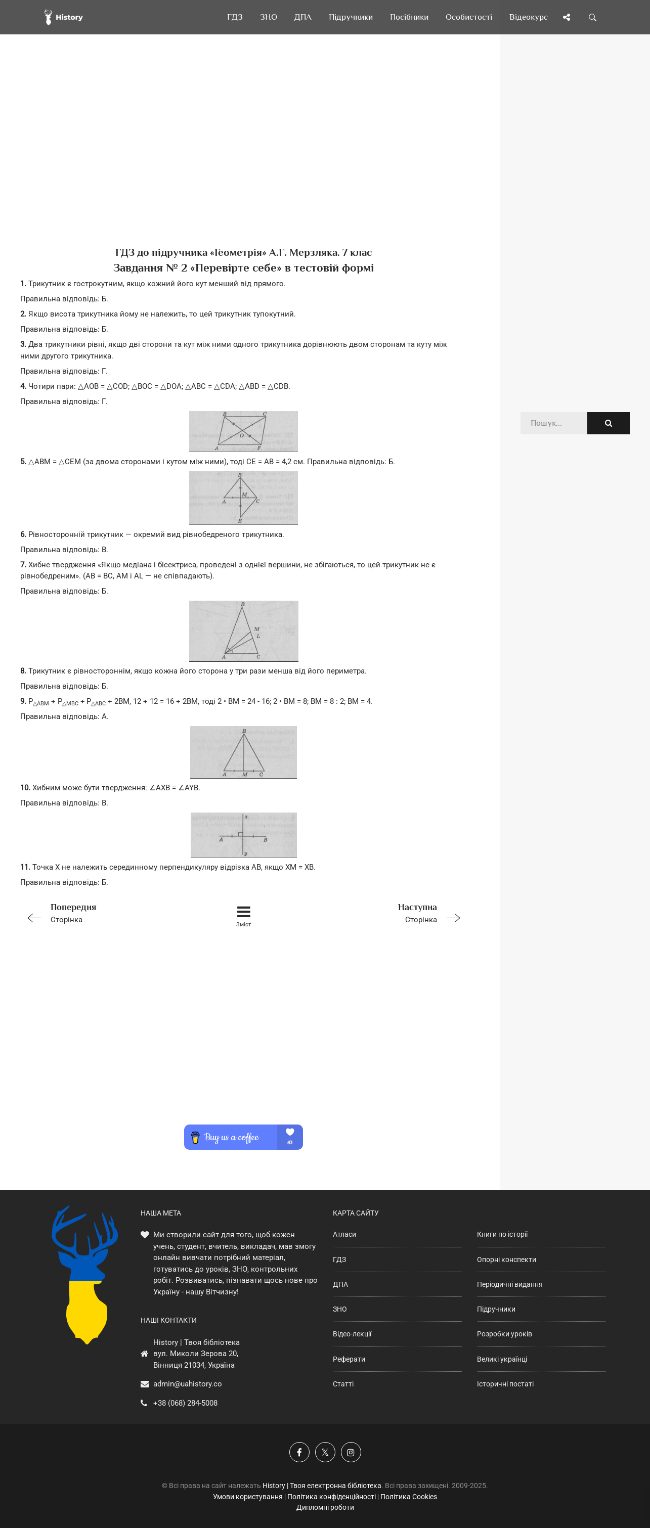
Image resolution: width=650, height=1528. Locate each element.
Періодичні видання (510, 1284)
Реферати (349, 1359)
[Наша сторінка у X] (325, 1452)
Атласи (344, 1234)
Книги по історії (502, 1234)
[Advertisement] (243, 157)
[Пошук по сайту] (593, 17)
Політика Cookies (408, 1497)
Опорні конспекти (506, 1259)
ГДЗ (339, 1259)
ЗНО (340, 1309)
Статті (343, 1384)
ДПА (340, 1284)
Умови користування (248, 1497)
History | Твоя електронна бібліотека (322, 1485)
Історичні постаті (505, 1384)
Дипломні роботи (325, 1507)
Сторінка (109, 912)
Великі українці (502, 1359)
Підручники (496, 1309)
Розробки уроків (504, 1334)
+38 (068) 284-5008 (185, 1403)
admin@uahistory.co (187, 1383)
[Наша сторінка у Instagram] (351, 1452)
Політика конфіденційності (331, 1497)
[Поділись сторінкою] (566, 17)
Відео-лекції (352, 1334)
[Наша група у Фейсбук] (299, 1452)
